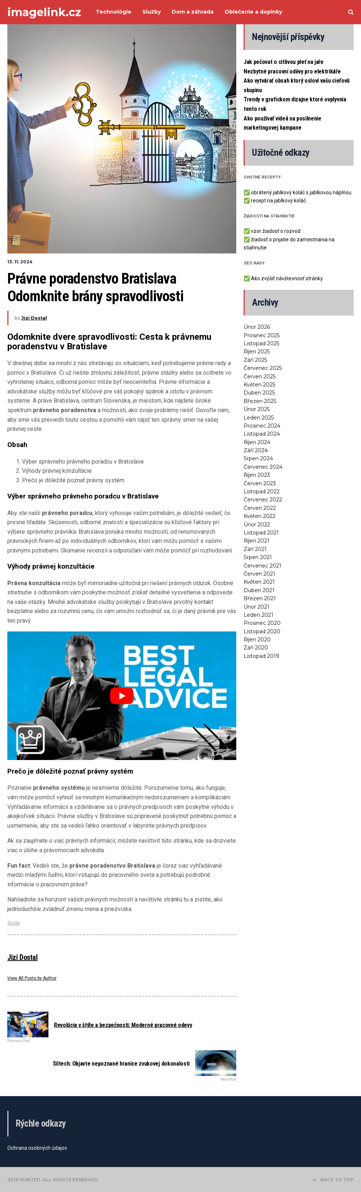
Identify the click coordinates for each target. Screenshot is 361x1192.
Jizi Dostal (34, 318)
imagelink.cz (44, 12)
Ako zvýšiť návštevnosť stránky (287, 278)
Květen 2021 (259, 582)
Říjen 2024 (257, 442)
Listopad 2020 (262, 631)
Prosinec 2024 (262, 425)
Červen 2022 (260, 508)
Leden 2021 (258, 615)
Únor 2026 (257, 327)
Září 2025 (255, 360)
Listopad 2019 (261, 656)
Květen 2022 (260, 516)
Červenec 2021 (262, 565)
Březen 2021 (260, 598)
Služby (13, 923)
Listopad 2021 (261, 532)
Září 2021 (255, 549)
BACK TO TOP (333, 1179)
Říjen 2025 (257, 351)
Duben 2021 (259, 590)
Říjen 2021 (256, 540)
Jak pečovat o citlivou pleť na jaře (284, 61)
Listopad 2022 (262, 491)
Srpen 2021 (258, 557)
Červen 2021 (259, 573)
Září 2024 (256, 450)
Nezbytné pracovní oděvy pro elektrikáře (292, 71)
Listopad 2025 (261, 343)
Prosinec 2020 (262, 623)
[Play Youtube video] (121, 695)
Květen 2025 (259, 384)
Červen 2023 (260, 483)
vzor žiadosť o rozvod (275, 231)
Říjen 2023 (257, 475)
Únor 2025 (257, 409)
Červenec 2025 (263, 368)
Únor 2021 (256, 607)
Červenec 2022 (263, 499)
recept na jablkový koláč (278, 201)
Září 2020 (256, 647)
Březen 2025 (260, 401)
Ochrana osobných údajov (37, 1148)
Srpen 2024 (258, 458)
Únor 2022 (257, 524)
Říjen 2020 (257, 639)
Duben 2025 (259, 392)
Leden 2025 (259, 417)
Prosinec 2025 (262, 335)
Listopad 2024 (262, 434)
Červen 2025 (260, 376)
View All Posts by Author (31, 978)
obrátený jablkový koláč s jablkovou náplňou (301, 192)
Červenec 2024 (263, 467)
